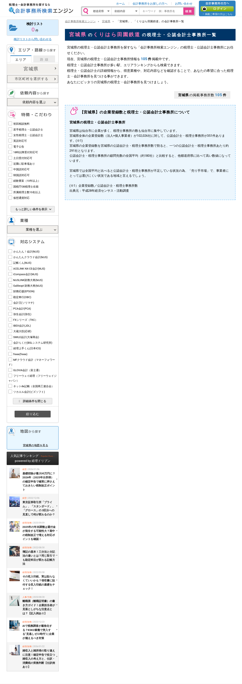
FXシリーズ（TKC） (25, 319)
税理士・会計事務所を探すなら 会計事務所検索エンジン (41, 8)
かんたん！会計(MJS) (26, 251)
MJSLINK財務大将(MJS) (28, 280)
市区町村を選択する (31, 79)
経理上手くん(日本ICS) (27, 348)
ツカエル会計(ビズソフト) (29, 391)
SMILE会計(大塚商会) (26, 337)
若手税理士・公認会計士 (28, 129)
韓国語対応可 (21, 175)
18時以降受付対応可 (25, 152)
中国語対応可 (21, 169)
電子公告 (18, 146)
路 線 (44, 59)
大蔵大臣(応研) (22, 331)
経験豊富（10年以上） (27, 180)
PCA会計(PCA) (22, 308)
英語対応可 (20, 140)
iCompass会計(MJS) (25, 274)
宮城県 (31, 68)
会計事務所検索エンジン (80, 21)
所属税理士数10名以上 (27, 192)
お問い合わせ (183, 3)
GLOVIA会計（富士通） (27, 370)
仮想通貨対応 (21, 197)
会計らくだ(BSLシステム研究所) (32, 342)
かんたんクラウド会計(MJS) (30, 257)
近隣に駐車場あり (24, 163)
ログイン (217, 8)
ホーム (120, 3)
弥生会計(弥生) (22, 314)
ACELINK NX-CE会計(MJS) (29, 268)
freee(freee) (20, 354)
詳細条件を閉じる (32, 401)
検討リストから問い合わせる (33, 39)
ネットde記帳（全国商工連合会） (33, 386)
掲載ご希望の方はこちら (218, 14)
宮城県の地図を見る (35, 445)
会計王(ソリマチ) (23, 302)
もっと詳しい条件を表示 (31, 209)
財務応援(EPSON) (24, 291)
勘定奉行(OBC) (22, 297)
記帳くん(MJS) (22, 262)
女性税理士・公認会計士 (28, 135)
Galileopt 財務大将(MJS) (28, 285)
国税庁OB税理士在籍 (25, 186)
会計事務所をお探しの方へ (150, 3)
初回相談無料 (21, 123)
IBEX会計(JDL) (22, 325)
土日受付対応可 (22, 158)
